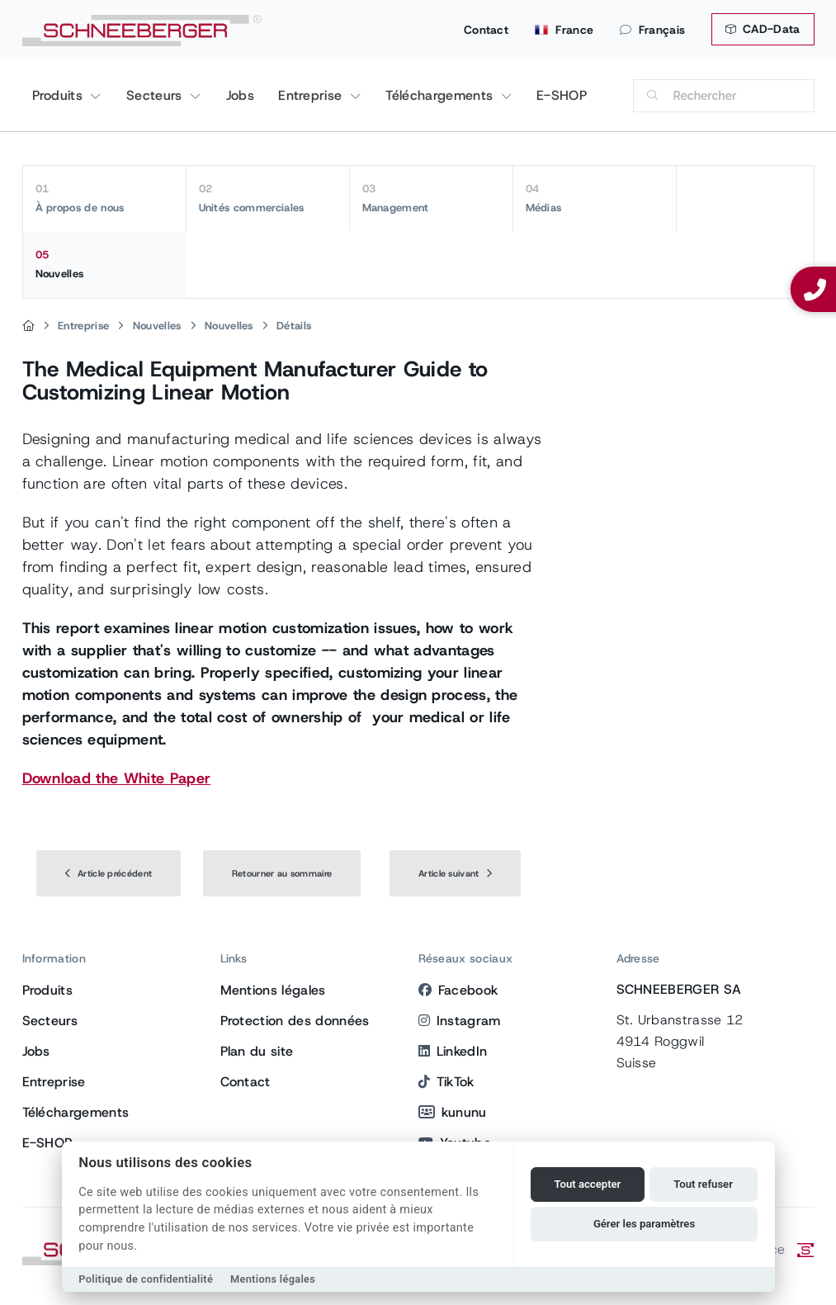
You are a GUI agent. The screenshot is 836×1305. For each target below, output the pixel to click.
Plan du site (257, 1051)
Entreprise (312, 95)
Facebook (458, 990)
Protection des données (295, 1020)
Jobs (240, 95)
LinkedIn (453, 1051)
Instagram (459, 1020)
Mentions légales (273, 990)
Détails (293, 326)
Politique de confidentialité (145, 1279)
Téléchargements (441, 95)
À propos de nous (104, 198)
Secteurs (156, 95)
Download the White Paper (116, 778)
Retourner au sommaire (282, 873)
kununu (452, 1112)
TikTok (446, 1081)
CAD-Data (762, 28)
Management (431, 198)
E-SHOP (561, 95)
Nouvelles (104, 264)
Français (652, 29)
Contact (486, 29)
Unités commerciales (268, 198)
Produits (59, 95)
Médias (595, 198)
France (564, 29)
